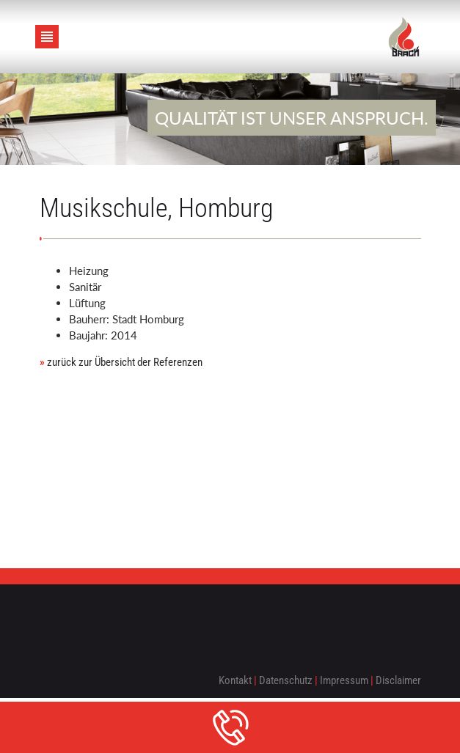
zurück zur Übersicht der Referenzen (121, 362)
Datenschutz (286, 680)
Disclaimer (398, 680)
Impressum (344, 680)
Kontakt (235, 680)
